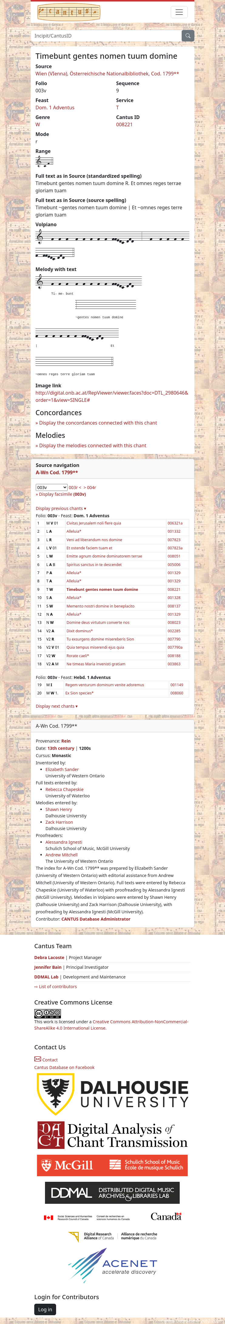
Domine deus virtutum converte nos (98, 622)
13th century (60, 748)
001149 (176, 684)
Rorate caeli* (78, 655)
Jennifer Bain (48, 967)
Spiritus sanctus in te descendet (94, 564)
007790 (174, 639)
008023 (174, 622)
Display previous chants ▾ (61, 508)
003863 (174, 664)
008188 (174, 655)
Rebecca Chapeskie (64, 789)
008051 (174, 556)
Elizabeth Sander (62, 769)
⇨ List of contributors (55, 986)
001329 (174, 572)
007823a (175, 548)
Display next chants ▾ (57, 706)
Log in (45, 1309)
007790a (175, 647)
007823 (174, 539)
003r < (75, 487)
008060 (176, 693)
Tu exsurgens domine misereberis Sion (100, 639)
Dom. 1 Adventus (55, 107)
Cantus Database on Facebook (64, 1067)
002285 (174, 631)
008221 (124, 124)
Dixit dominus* (80, 631)
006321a (175, 523)
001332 (174, 531)
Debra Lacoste (49, 957)
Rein (66, 741)
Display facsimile (62, 494)
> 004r (89, 487)
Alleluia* (74, 531)
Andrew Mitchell (61, 855)
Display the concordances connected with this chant (98, 422)
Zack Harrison (59, 822)
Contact (46, 1060)
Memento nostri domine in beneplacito (101, 606)
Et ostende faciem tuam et (89, 548)
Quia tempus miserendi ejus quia (95, 647)
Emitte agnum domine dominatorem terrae (104, 556)
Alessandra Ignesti (63, 842)
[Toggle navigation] (179, 12)
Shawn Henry (58, 809)
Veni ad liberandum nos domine (94, 539)
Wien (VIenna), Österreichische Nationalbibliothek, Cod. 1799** (107, 73)
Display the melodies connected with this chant (92, 445)
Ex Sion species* (79, 693)
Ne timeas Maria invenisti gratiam (96, 664)
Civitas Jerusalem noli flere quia (94, 523)
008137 (174, 606)
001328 (174, 597)
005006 (174, 564)
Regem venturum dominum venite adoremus (104, 684)
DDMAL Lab (46, 977)
